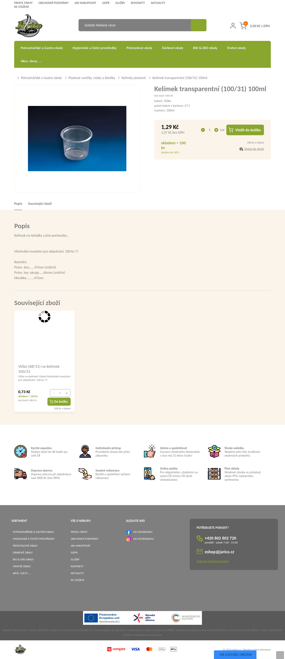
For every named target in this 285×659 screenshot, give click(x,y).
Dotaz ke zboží (254, 149)
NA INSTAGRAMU (143, 538)
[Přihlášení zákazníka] (233, 26)
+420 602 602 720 (220, 538)
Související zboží (40, 203)
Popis (18, 203)
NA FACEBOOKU (142, 532)
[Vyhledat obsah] (198, 25)
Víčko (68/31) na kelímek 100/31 (38, 369)
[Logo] (28, 26)
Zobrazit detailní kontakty (213, 561)
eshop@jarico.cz (219, 551)
